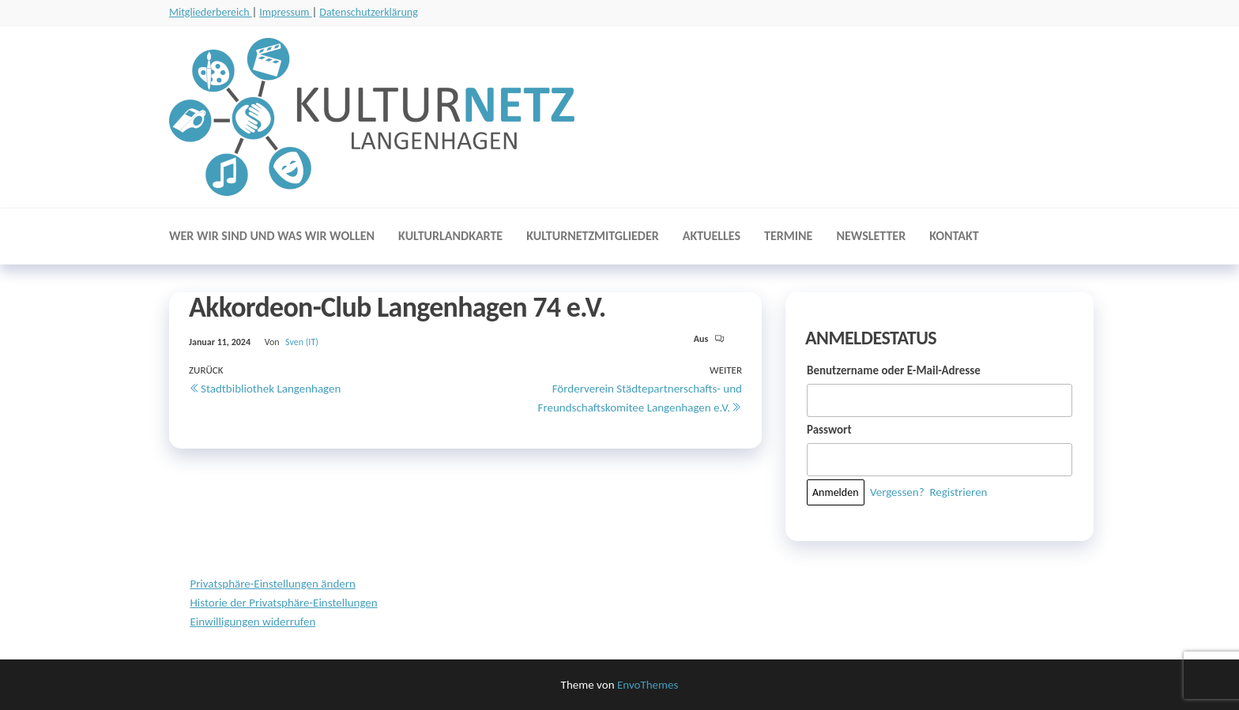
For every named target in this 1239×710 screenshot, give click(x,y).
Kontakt (953, 235)
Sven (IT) (301, 341)
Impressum (285, 12)
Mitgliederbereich (210, 12)
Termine (788, 235)
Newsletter (871, 235)
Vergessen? (897, 492)
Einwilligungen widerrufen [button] (252, 621)
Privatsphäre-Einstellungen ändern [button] (272, 584)
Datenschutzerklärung (368, 12)
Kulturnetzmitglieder (592, 235)
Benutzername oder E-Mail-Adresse (894, 370)
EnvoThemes (647, 685)
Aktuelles (711, 235)
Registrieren (958, 492)
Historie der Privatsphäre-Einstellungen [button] (283, 602)
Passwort (829, 430)
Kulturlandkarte (450, 235)
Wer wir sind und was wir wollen (272, 235)
